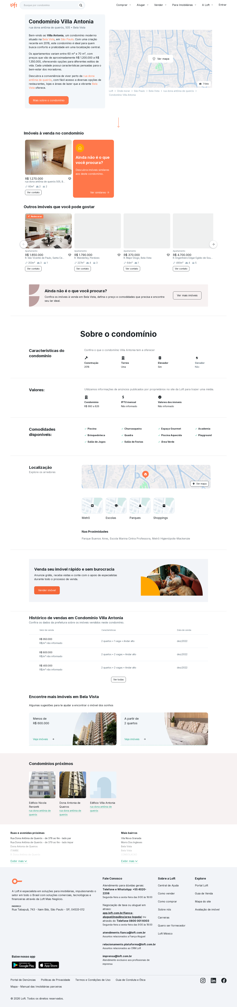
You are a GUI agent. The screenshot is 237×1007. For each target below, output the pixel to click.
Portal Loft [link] (201, 885)
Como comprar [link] (167, 901)
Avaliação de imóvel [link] (207, 909)
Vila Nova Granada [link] (131, 838)
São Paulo (67, 39)
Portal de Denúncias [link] (23, 979)
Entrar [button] (223, 4)
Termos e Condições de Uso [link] (92, 979)
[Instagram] (203, 984)
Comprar (123, 5)
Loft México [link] (165, 933)
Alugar (143, 5)
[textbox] (52, 5)
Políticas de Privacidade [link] (55, 979)
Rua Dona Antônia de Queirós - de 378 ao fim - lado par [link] (40, 838)
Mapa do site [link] (203, 901)
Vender (160, 5)
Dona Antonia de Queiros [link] (24, 846)
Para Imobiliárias (184, 5)
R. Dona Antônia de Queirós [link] (25, 854)
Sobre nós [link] (164, 909)
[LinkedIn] (213, 984)
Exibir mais (19, 861)
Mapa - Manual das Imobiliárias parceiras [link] (36, 986)
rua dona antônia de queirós (178, 91)
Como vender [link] (166, 893)
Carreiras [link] (163, 917)
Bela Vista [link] (126, 846)
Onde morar (123, 91)
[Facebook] (224, 984)
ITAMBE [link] (14, 850)
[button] (146, 476)
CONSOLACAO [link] (129, 854)
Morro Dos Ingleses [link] (131, 842)
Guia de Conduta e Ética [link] (130, 979)
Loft (111, 91)
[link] (93, 169)
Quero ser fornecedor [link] (171, 925)
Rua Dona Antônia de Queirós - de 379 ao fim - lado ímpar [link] (41, 842)
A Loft (207, 5)
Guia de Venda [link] (204, 893)
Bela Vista (48, 39)
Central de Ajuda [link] (168, 885)
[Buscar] (80, 5)
